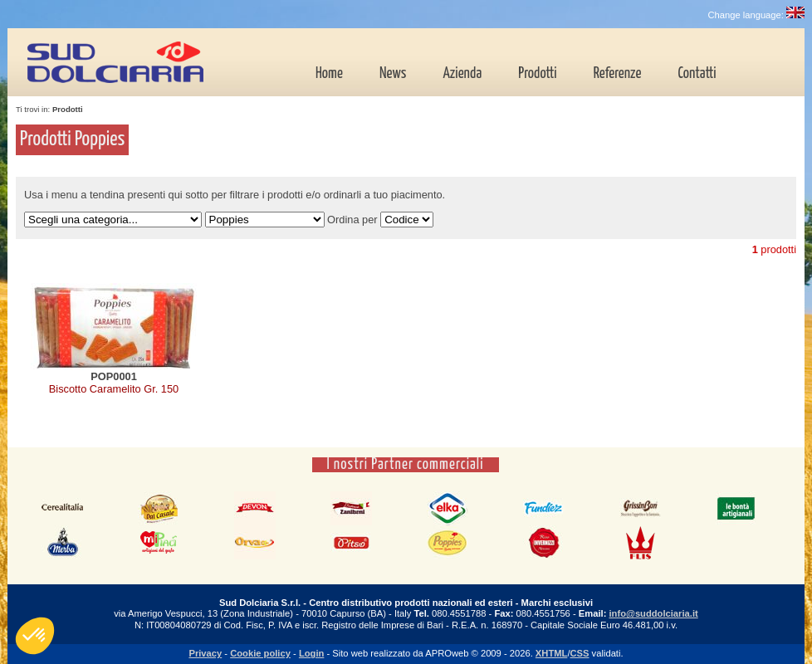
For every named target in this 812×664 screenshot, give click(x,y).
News (392, 73)
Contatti (696, 73)
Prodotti (537, 73)
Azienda (462, 73)
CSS (579, 653)
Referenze (618, 73)
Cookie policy (260, 653)
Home (329, 73)
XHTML (552, 653)
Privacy (205, 653)
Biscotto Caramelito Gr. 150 (114, 389)
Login (311, 653)
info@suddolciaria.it (653, 613)
